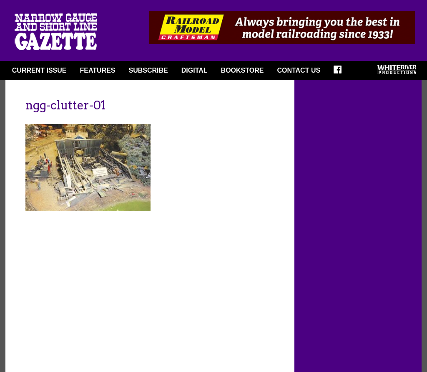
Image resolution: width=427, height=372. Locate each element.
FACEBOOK (340, 72)
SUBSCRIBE (148, 70)
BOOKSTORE (242, 70)
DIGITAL (194, 70)
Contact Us (298, 70)
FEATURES (97, 70)
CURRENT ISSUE (39, 70)
